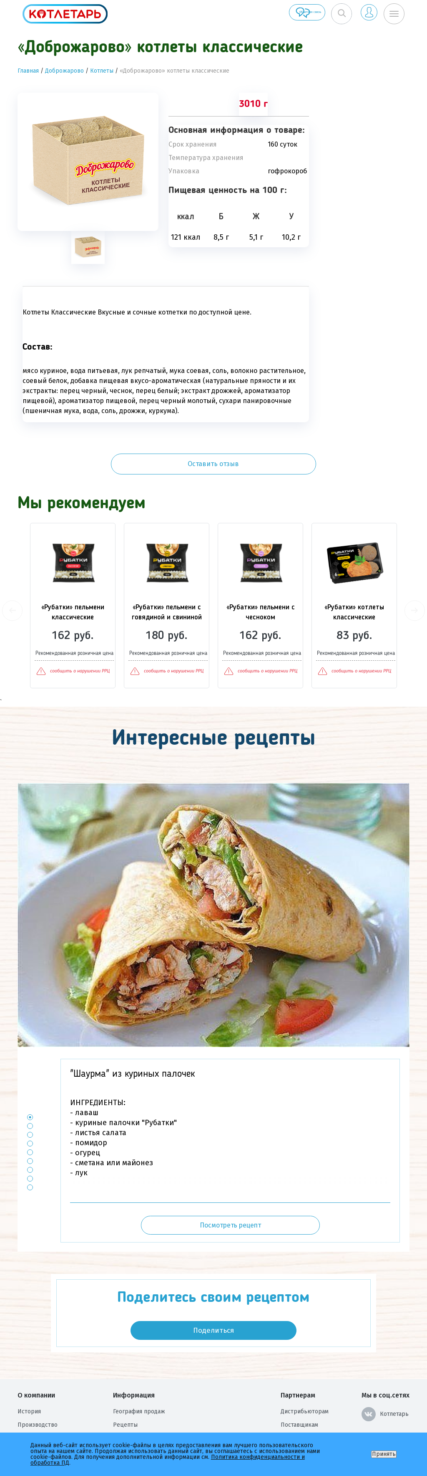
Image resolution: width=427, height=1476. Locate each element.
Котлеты (101, 70)
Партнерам (298, 1356)
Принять (384, 1454)
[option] (88, 162)
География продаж (139, 1372)
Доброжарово (64, 70)
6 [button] (30, 1122)
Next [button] (414, 571)
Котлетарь (385, 1375)
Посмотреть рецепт (230, 1186)
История (29, 1372)
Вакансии (30, 1398)
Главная (28, 70)
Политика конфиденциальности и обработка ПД (180, 1412)
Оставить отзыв (364, 112)
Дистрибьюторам (305, 1372)
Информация (134, 1356)
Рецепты (125, 1385)
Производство (38, 1385)
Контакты (126, 1398)
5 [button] (30, 1113)
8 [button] (30, 1140)
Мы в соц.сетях (385, 1356)
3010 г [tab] (253, 104)
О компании (36, 1356)
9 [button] (30, 1148)
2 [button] (30, 1087)
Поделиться (213, 1291)
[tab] (88, 247)
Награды (29, 1412)
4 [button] (30, 1104)
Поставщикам (299, 1385)
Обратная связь (272, 13)
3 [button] (30, 1096)
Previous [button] (12, 571)
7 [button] (30, 1131)
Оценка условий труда (49, 1425)
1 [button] (30, 1078)
